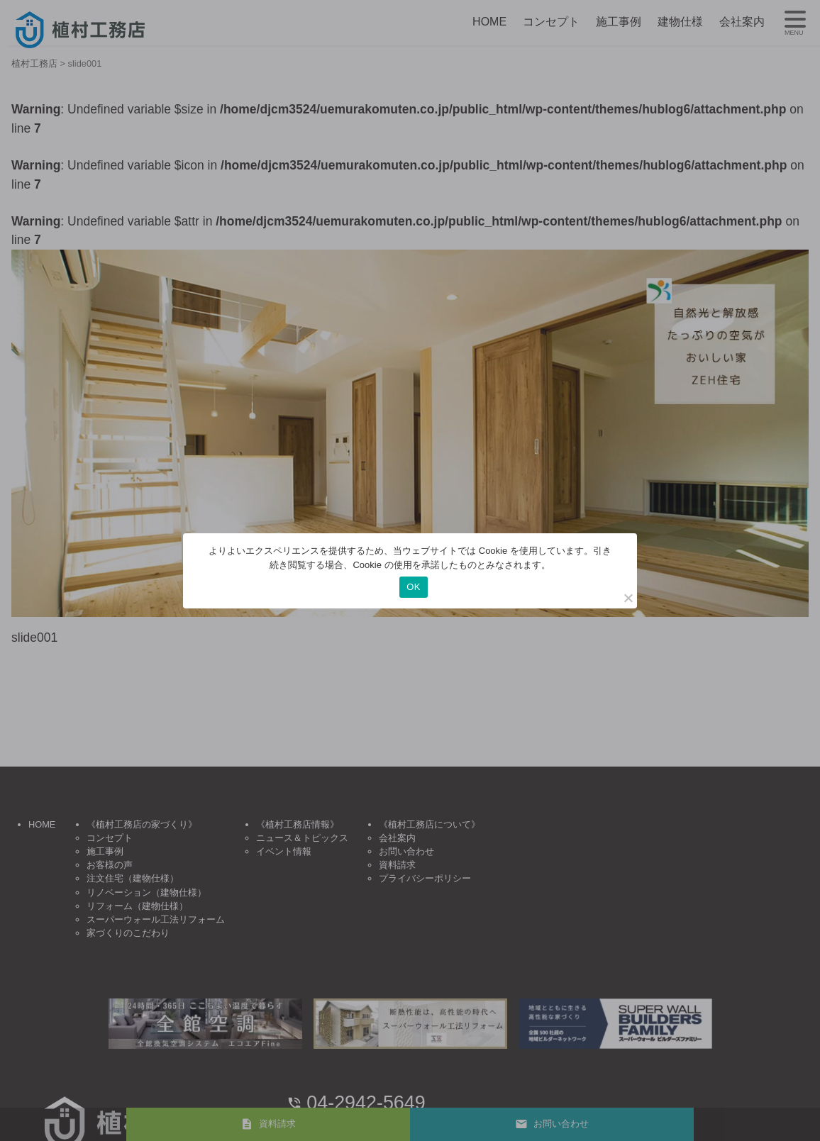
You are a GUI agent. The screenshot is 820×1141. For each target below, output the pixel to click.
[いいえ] (628, 598)
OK (413, 586)
